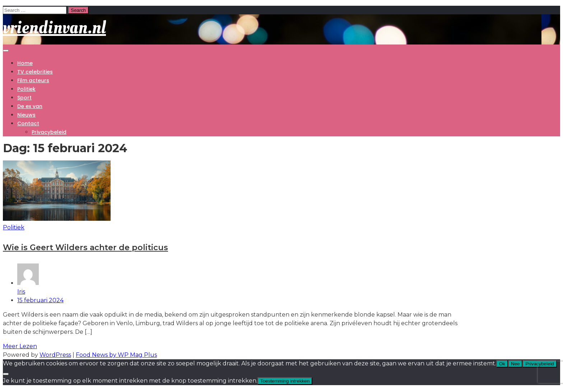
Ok (502, 363)
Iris (241, 279)
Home (25, 63)
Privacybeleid (49, 132)
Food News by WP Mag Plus (116, 354)
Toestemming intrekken (285, 381)
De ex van (29, 106)
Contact (28, 123)
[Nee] (6, 374)
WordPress (55, 354)
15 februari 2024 (40, 300)
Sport (24, 97)
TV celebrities (35, 71)
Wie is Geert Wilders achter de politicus (85, 247)
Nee (515, 363)
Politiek (26, 89)
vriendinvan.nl (54, 27)
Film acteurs (33, 80)
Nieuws (26, 114)
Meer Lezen (20, 346)
